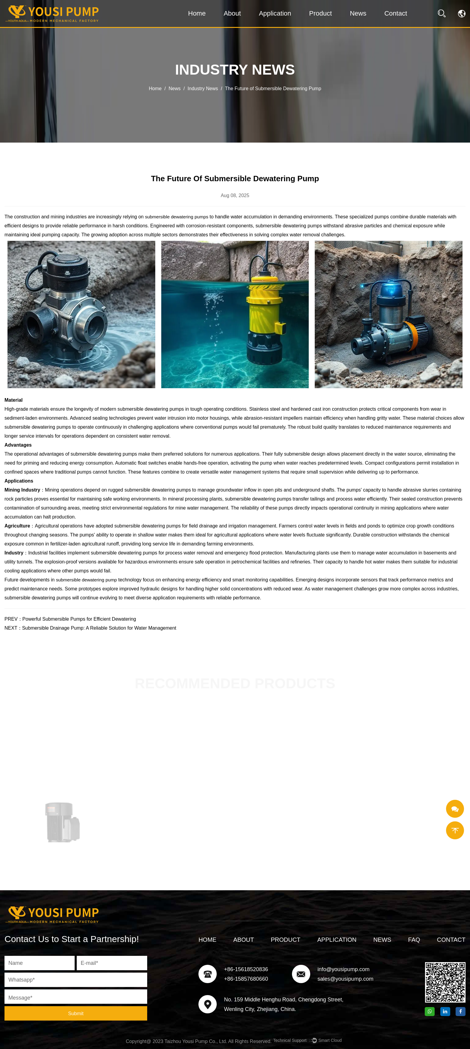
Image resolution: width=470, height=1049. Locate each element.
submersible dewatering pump (88, 579)
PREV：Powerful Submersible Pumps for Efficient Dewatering (70, 619)
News (358, 13)
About (232, 13)
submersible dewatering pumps (178, 216)
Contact (395, 13)
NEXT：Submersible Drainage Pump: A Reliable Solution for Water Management (90, 628)
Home (197, 13)
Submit (75, 1013)
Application (275, 13)
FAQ (414, 939)
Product (320, 13)
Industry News (203, 88)
